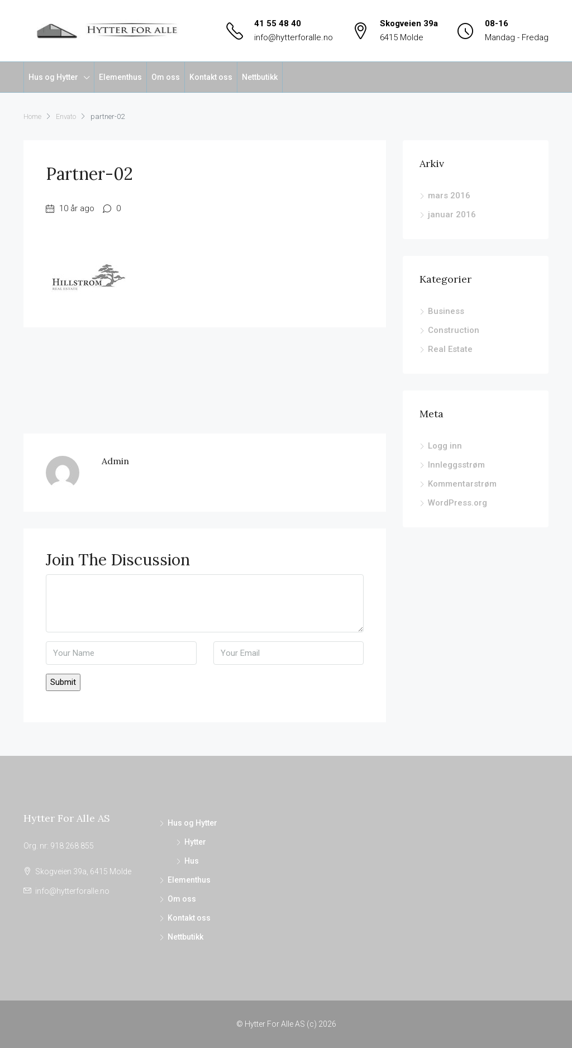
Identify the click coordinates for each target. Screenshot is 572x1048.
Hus (191, 860)
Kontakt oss (210, 77)
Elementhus (120, 77)
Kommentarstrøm (462, 484)
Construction (453, 330)
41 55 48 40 (277, 23)
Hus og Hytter (53, 77)
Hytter (195, 841)
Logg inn (445, 446)
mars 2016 (449, 195)
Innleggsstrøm (456, 465)
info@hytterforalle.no (293, 37)
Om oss (165, 77)
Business (446, 311)
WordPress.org (457, 503)
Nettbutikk (260, 77)
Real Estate (450, 349)
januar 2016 (452, 214)
